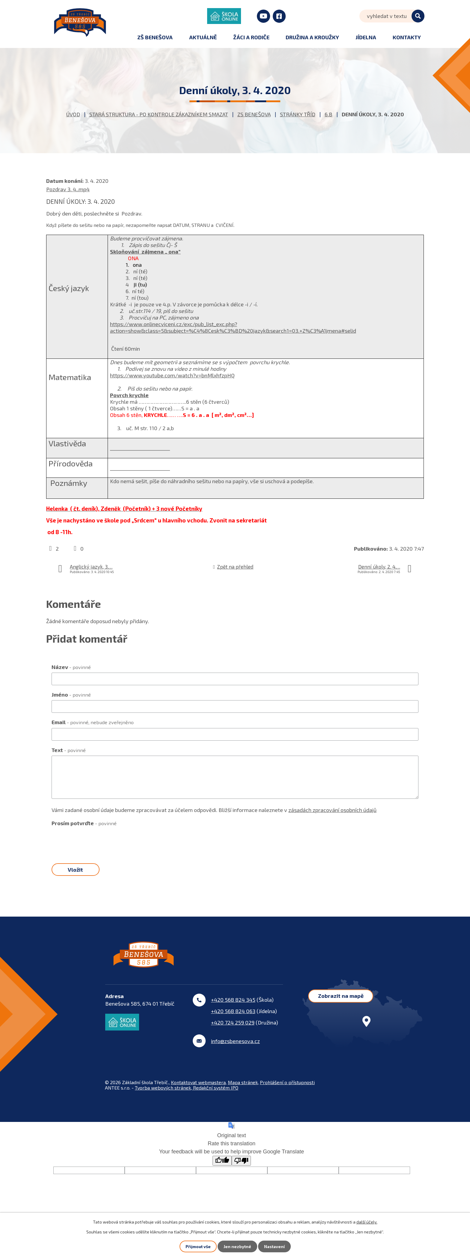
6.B (328, 114)
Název (71, 667)
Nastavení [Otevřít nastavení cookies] (274, 1246)
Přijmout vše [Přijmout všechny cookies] (197, 1246)
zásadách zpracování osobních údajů (332, 810)
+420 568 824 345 (233, 1005)
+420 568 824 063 (233, 1016)
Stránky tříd (297, 114)
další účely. (366, 1221)
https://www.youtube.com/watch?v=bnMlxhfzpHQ (172, 375)
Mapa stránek (243, 1087)
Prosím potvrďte (84, 823)
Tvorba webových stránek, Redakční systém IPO (186, 1093)
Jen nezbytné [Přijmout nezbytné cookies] (237, 1246)
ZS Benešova (254, 114)
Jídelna (365, 37)
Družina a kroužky (312, 37)
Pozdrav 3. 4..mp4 (68, 189)
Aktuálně (203, 37)
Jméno (71, 694)
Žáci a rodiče (251, 37)
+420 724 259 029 (232, 1028)
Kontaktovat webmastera (198, 1087)
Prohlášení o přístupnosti (287, 1087)
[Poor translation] (241, 1166)
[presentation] (97, 840)
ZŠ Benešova (155, 37)
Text (69, 750)
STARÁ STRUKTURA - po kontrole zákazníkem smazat (158, 114)
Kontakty (407, 37)
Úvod (73, 114)
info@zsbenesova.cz (235, 1046)
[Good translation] (222, 1166)
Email (93, 722)
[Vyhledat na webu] (391, 16)
